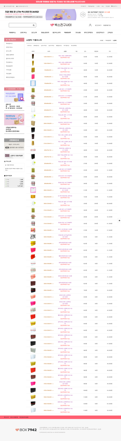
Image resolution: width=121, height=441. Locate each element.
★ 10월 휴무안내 (9, 165)
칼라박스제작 (10, 58)
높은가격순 (51, 45)
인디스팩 (8, 51)
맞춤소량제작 (10, 55)
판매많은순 (36, 45)
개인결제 (8, 73)
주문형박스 (9, 62)
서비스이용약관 (14, 417)
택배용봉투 (9, 66)
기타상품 (8, 70)
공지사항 (8, 161)
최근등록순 (74, 45)
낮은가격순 (44, 45)
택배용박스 (9, 43)
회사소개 (6, 417)
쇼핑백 (114, 40)
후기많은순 (66, 45)
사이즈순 (29, 45)
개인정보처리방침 (23, 417)
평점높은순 (59, 45)
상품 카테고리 (11, 40)
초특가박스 (9, 47)
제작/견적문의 (10, 77)
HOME (101, 40)
